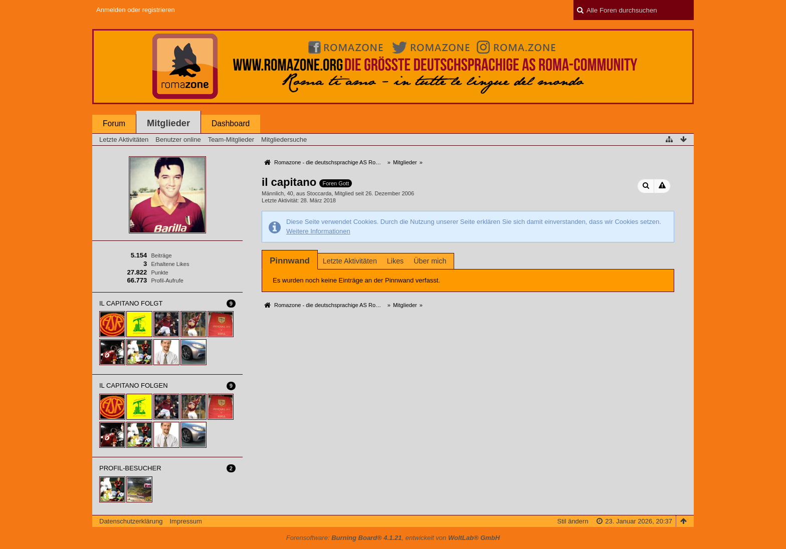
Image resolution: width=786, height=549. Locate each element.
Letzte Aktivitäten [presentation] (350, 261)
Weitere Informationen (318, 231)
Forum (114, 123)
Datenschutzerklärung (130, 521)
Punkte (159, 272)
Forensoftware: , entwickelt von (393, 537)
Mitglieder (168, 123)
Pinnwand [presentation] (290, 260)
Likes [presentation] (395, 261)
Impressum (185, 521)
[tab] (290, 260)
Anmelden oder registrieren (135, 10)
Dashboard (231, 123)
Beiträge (161, 255)
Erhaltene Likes (170, 264)
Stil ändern (572, 521)
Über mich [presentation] (430, 261)
